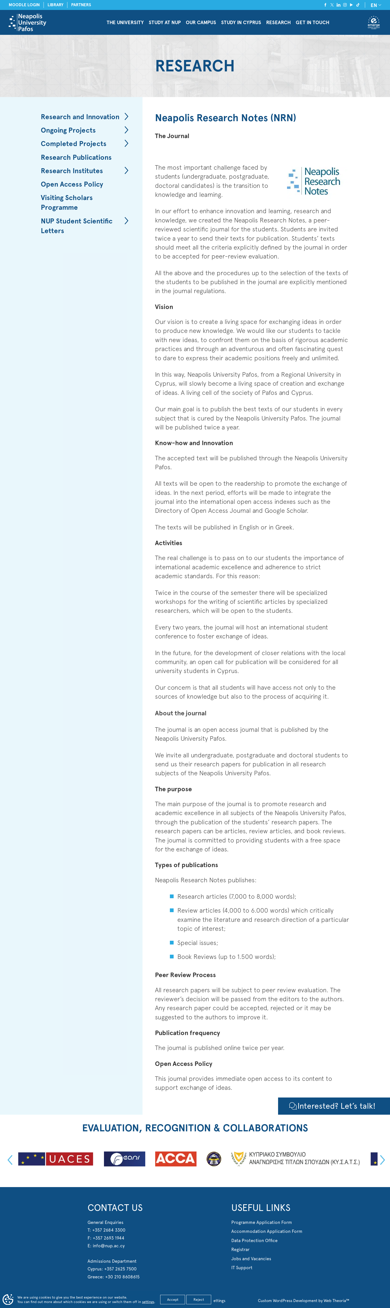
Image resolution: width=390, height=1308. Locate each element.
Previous (8, 1159)
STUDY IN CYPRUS (241, 22)
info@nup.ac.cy (109, 1245)
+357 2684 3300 (108, 1230)
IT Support (241, 1267)
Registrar (240, 1249)
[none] (375, 5)
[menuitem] (375, 5)
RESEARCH (278, 22)
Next (381, 1159)
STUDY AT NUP (165, 22)
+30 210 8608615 (122, 1276)
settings (148, 1302)
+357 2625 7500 (120, 1268)
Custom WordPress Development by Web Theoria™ (303, 1300)
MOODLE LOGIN (24, 4)
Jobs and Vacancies (251, 1258)
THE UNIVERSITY (125, 22)
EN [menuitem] (374, 5)
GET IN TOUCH (312, 22)
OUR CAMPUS (201, 22)
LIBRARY (55, 4)
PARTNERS (81, 4)
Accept (172, 1300)
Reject (199, 1300)
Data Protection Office (254, 1240)
